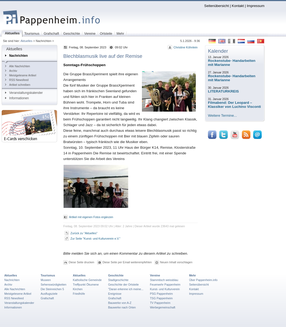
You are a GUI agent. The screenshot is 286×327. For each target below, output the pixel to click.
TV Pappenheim (160, 302)
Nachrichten (16, 56)
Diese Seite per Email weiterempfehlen (127, 262)
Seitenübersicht (216, 6)
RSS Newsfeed (17, 79)
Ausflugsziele (49, 293)
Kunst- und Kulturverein (165, 289)
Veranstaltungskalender (24, 93)
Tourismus (48, 275)
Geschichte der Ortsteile (123, 284)
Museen (46, 280)
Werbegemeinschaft (162, 307)
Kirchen (78, 289)
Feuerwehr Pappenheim (165, 284)
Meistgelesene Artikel (20, 75)
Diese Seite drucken (81, 262)
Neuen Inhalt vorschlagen (176, 262)
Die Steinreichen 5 (52, 289)
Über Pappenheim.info (203, 280)
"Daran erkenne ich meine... (125, 289)
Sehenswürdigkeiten (54, 284)
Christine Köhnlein (185, 47)
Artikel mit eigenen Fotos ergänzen (91, 217)
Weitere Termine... (222, 115)
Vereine (155, 275)
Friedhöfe (79, 293)
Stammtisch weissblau (164, 280)
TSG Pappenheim (161, 298)
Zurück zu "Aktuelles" (84, 233)
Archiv (11, 70)
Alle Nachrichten (17, 66)
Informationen (17, 98)
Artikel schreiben (17, 84)
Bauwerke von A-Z (119, 302)
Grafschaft (47, 298)
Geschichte (115, 275)
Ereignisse (114, 293)
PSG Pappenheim (161, 293)
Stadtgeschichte (118, 280)
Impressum (255, 6)
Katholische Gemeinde (87, 280)
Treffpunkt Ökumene (86, 284)
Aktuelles (26, 40)
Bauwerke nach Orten (122, 307)
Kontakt (238, 6)
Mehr (192, 275)
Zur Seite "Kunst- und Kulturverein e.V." (95, 238)
